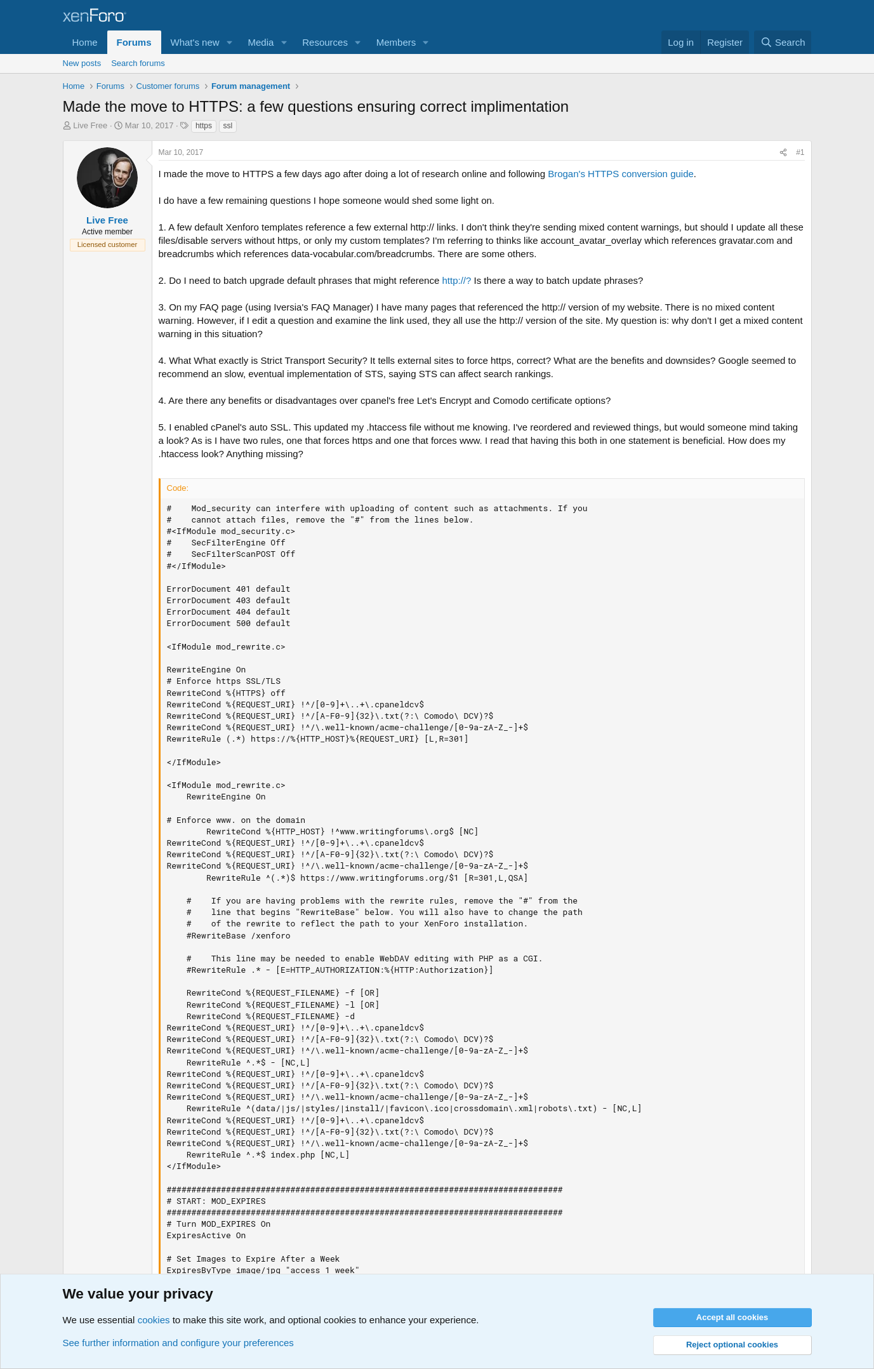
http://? (456, 280)
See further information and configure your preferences (178, 1342)
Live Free (90, 125)
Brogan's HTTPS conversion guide (621, 173)
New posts (82, 63)
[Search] (783, 42)
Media (261, 42)
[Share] (783, 152)
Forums (134, 42)
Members (396, 42)
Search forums (138, 63)
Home (85, 42)
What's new (195, 42)
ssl (228, 125)
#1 (800, 152)
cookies (154, 1319)
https (203, 125)
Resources (325, 42)
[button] (229, 42)
